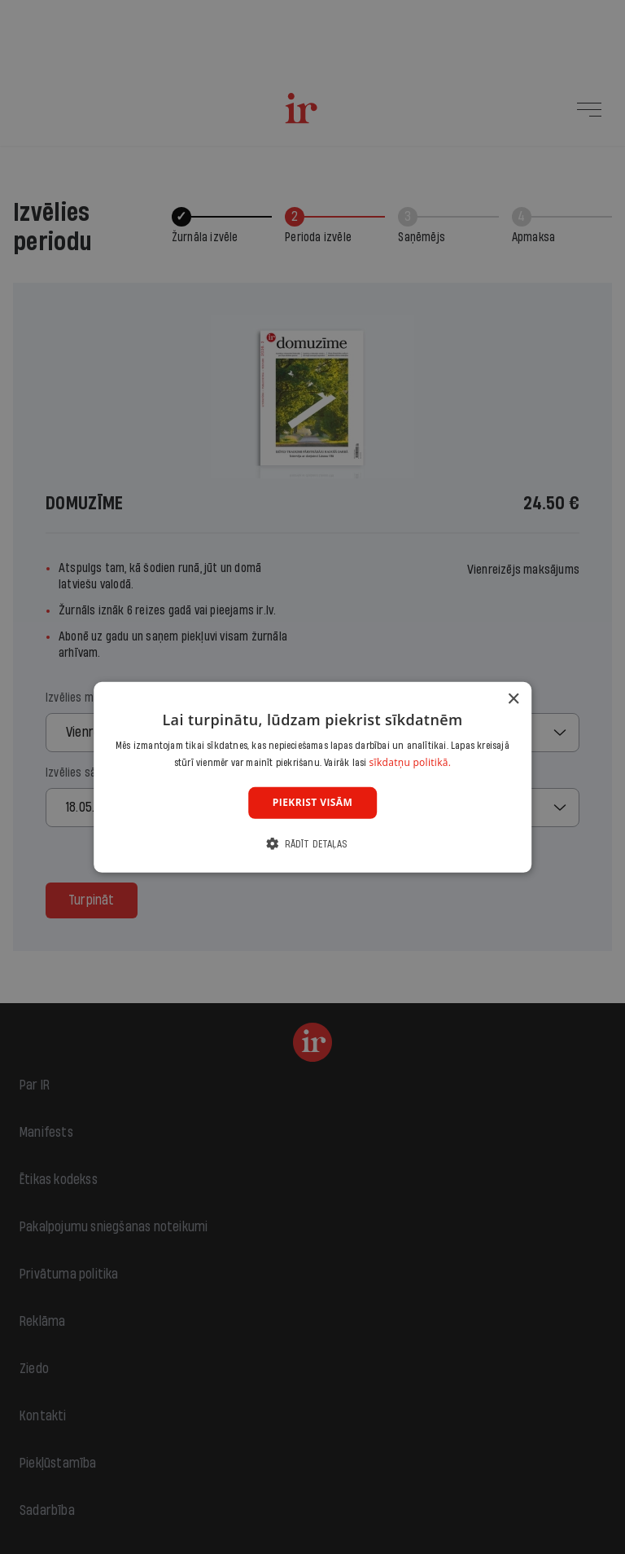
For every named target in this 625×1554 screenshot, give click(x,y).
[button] (312, 843)
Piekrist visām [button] (312, 802)
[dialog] (312, 776)
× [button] (513, 699)
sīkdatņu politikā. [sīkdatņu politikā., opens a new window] (410, 762)
